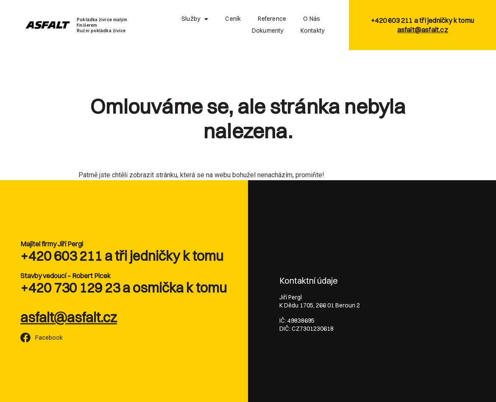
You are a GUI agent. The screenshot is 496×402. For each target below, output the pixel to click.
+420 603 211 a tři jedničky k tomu (121, 256)
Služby (194, 19)
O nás (311, 18)
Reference (272, 18)
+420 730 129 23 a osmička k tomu (123, 287)
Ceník (233, 18)
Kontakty (313, 30)
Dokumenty (268, 30)
